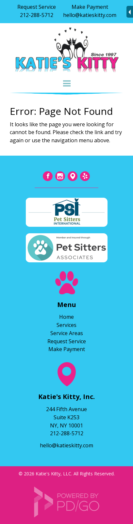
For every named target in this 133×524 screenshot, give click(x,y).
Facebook (48, 176)
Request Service (36, 6)
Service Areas (66, 333)
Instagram (60, 176)
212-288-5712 (36, 15)
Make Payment (90, 6)
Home (66, 316)
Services (66, 325)
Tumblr (72, 176)
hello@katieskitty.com (89, 15)
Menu (66, 83)
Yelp (85, 176)
